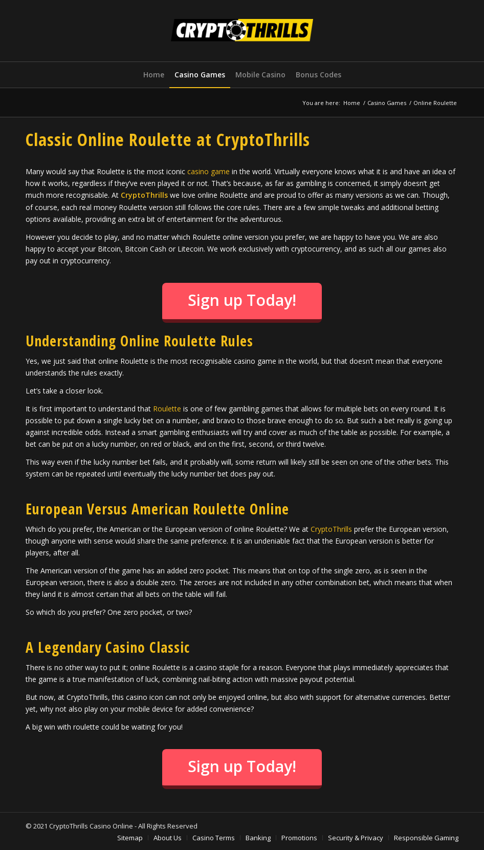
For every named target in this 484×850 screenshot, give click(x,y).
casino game (208, 171)
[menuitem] (153, 75)
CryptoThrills (331, 529)
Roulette (167, 408)
